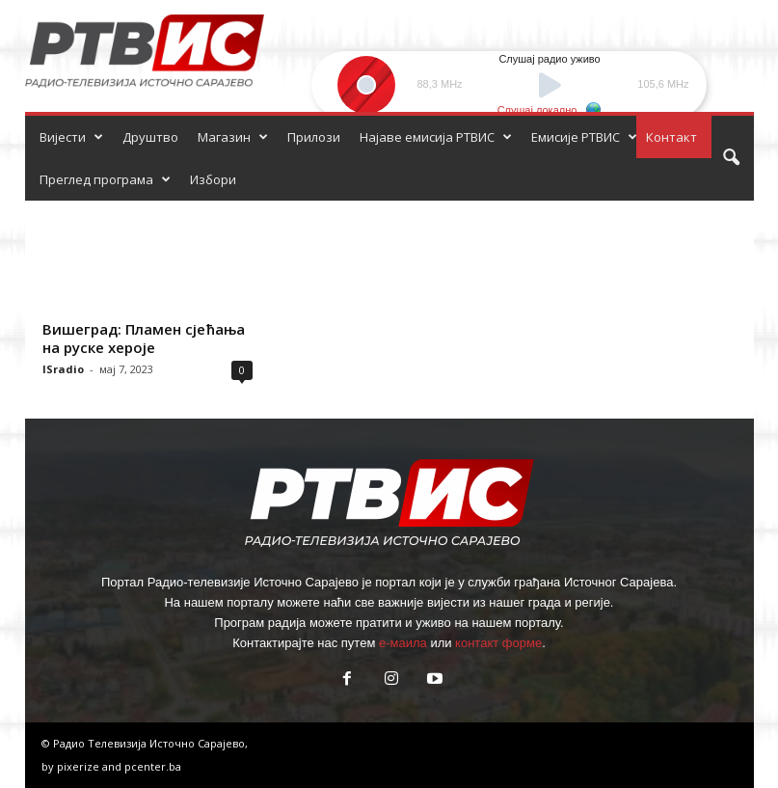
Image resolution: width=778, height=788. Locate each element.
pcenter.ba (152, 766)
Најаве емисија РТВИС (436, 137)
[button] (731, 158)
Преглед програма (105, 179)
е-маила (403, 643)
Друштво (150, 137)
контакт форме (498, 643)
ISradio (63, 369)
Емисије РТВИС (584, 137)
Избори (213, 179)
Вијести (71, 137)
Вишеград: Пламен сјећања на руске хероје (143, 338)
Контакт (671, 137)
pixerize (79, 766)
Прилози (313, 137)
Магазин (233, 137)
